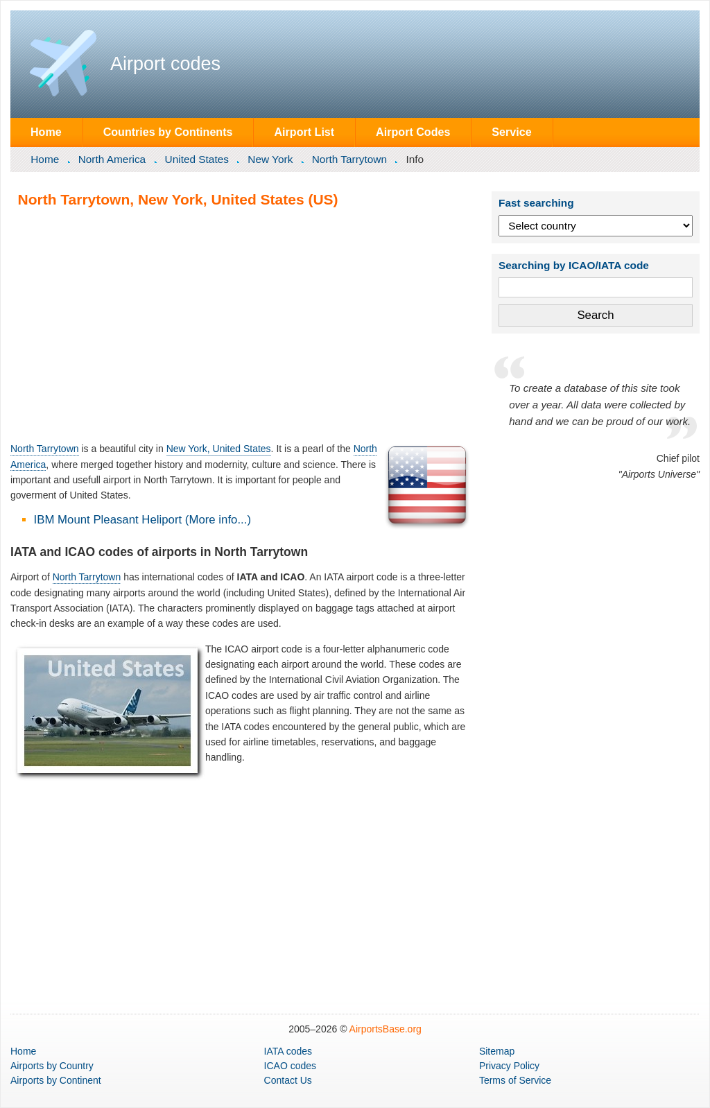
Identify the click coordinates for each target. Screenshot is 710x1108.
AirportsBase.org (385, 1029)
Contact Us (288, 1080)
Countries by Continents (168, 131)
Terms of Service (515, 1080)
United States (197, 159)
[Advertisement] (241, 324)
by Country (52, 1065)
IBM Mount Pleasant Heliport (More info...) (142, 519)
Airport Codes (413, 131)
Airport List (304, 131)
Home (46, 131)
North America (112, 159)
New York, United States (218, 448)
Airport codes (165, 63)
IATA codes (288, 1051)
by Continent (55, 1080)
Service (511, 131)
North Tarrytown (349, 159)
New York (270, 159)
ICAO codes (290, 1065)
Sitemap (496, 1051)
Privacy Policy (509, 1065)
